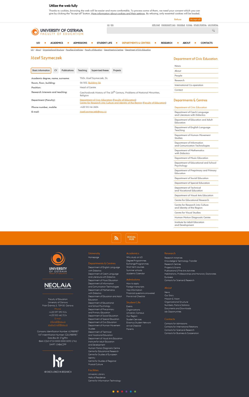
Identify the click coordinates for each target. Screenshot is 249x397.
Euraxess (169, 277)
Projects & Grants (173, 267)
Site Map (156, 25)
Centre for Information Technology (104, 381)
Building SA (94, 83)
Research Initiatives (173, 258)
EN (112, 25)
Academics (59, 43)
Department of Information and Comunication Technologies (192, 144)
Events (129, 306)
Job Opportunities (173, 312)
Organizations (133, 310)
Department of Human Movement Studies (192, 136)
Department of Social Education (192, 178)
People (178, 75)
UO (41, 43)
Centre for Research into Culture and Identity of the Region (111, 103)
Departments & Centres (139, 43)
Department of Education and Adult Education (193, 121)
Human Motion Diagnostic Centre (192, 217)
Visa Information (134, 290)
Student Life (107, 43)
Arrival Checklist (133, 326)
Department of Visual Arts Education (194, 195)
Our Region (131, 316)
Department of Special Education (192, 183)
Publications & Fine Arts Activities (180, 271)
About (189, 43)
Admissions (83, 43)
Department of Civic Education (138, 50)
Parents (130, 329)
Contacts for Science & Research (179, 280)
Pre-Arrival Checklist (135, 296)
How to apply (132, 284)
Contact (179, 90)
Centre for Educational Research (192, 200)
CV (55, 70)
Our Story (169, 295)
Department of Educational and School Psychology (195, 164)
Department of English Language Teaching (192, 128)
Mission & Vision (172, 299)
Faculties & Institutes (74, 50)
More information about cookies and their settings (118, 13)
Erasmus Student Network (138, 323)
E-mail (189, 25)
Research (170, 43)
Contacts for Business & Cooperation (182, 333)
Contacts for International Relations (181, 327)
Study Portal (200, 25)
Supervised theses (100, 70)
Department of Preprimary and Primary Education (195, 172)
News (178, 66)
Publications (68, 70)
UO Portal (213, 25)
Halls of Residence (96, 378)
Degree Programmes (136, 261)
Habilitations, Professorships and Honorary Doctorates (190, 274)
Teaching (82, 70)
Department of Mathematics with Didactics (189, 152)
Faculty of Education (93, 50)
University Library (96, 374)
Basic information (41, 70)
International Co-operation (189, 85)
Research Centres (173, 264)
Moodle (181, 25)
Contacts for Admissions (176, 324)
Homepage (93, 257)
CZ (108, 25)
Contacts (206, 43)
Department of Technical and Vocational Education (189, 189)
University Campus (135, 313)
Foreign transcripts (135, 287)
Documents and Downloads (178, 308)
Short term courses (135, 267)
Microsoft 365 (168, 25)
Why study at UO (134, 257)
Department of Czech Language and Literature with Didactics (192, 113)
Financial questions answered (140, 293)
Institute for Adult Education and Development (189, 223)
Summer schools (134, 270)
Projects (117, 70)
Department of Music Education (191, 158)
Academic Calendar (135, 274)
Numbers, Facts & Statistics (177, 305)
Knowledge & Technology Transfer (181, 261)
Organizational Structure (53, 50)
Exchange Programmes (137, 264)
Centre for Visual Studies (188, 213)
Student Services (134, 319)
